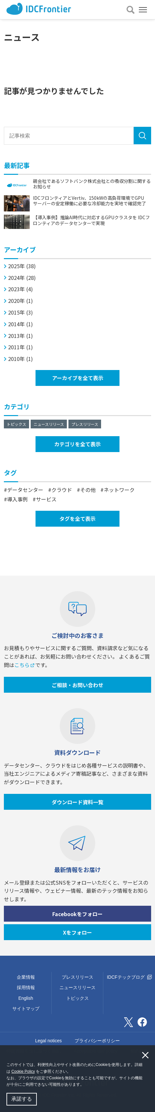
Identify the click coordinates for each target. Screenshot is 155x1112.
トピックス (16, 424)
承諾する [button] (21, 1099)
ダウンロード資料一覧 (77, 802)
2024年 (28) (22, 277)
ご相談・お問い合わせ (77, 685)
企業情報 (26, 977)
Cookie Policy (23, 1071)
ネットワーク (119, 490)
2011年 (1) (20, 347)
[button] (86, 1085)
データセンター (25, 490)
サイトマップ (25, 1008)
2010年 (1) (20, 358)
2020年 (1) (20, 300)
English (25, 998)
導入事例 (17, 499)
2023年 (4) (20, 289)
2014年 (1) (20, 324)
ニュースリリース (49, 424)
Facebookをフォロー (77, 914)
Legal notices (48, 1040)
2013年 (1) (20, 335)
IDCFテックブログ (129, 977)
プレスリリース (84, 424)
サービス (46, 499)
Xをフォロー (77, 932)
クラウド (61, 490)
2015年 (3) (20, 312)
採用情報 (26, 987)
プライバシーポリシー (97, 1040)
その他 (88, 490)
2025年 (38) (22, 266)
